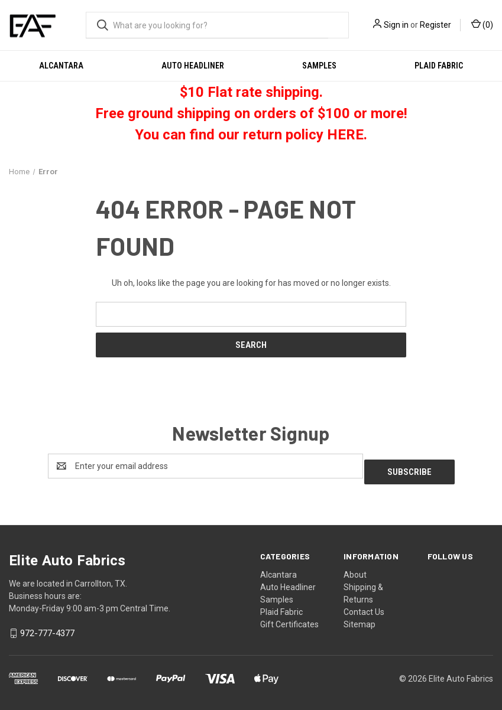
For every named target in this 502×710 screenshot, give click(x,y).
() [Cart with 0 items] (482, 24)
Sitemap (359, 618)
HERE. (347, 134)
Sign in (396, 25)
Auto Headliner (192, 65)
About (355, 569)
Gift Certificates (289, 618)
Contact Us (364, 606)
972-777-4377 (47, 628)
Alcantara (61, 65)
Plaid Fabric (438, 65)
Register (435, 25)
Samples (319, 65)
